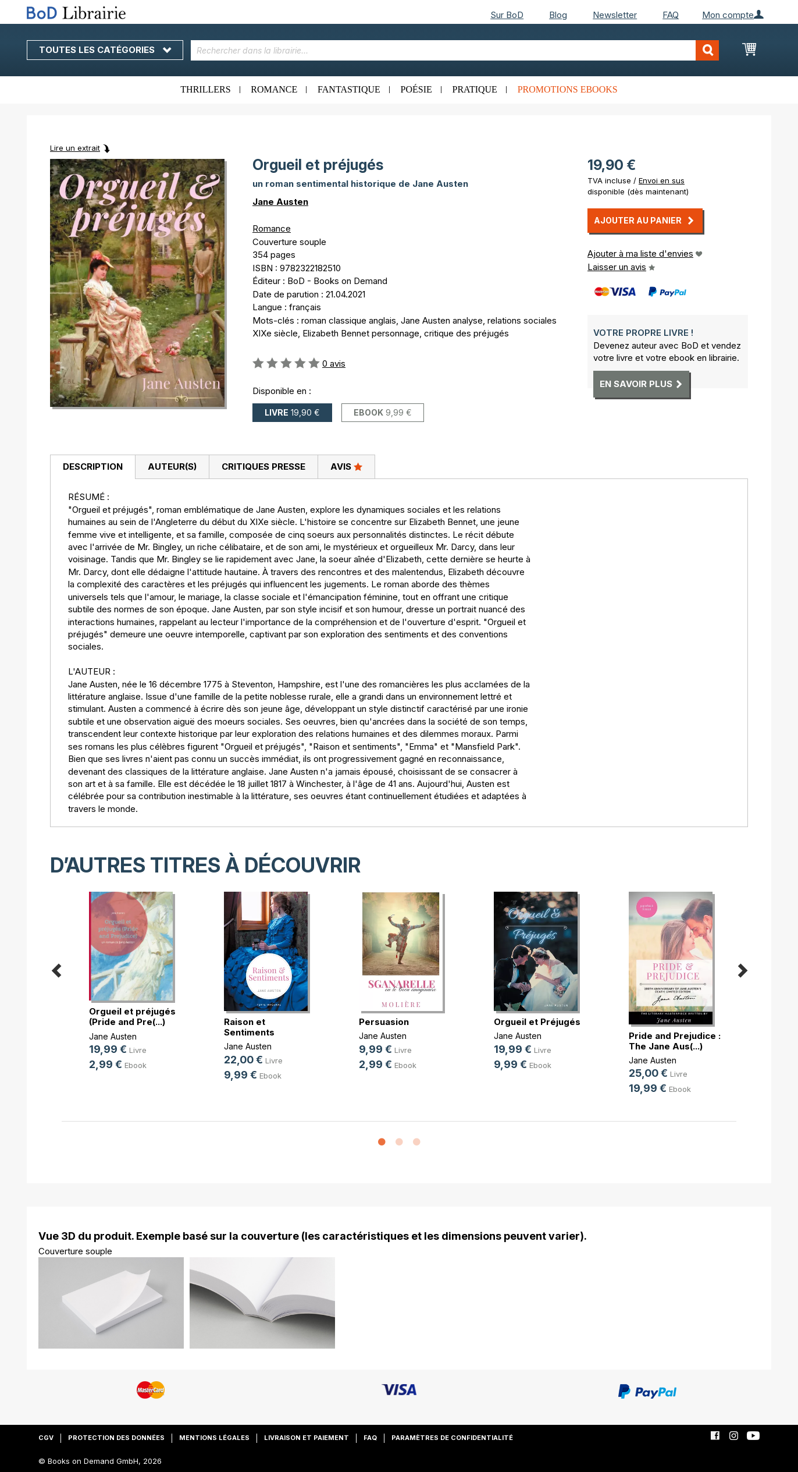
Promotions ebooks (568, 89)
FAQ (670, 14)
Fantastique (349, 89)
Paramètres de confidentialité (452, 1438)
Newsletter (615, 14)
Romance (274, 89)
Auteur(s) (172, 466)
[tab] (92, 467)
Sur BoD (506, 14)
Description (93, 466)
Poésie (416, 89)
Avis (346, 466)
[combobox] (455, 50)
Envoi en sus (662, 180)
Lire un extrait (75, 147)
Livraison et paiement (306, 1438)
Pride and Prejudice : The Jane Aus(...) (675, 1041)
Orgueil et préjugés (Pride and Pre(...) (132, 1016)
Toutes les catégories (105, 49)
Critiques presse (263, 466)
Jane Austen (280, 201)
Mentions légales (214, 1438)
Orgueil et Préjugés (537, 1021)
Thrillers (205, 89)
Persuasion (384, 1021)
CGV (46, 1438)
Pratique (475, 89)
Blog (558, 14)
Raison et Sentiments (249, 1027)
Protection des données (116, 1438)
